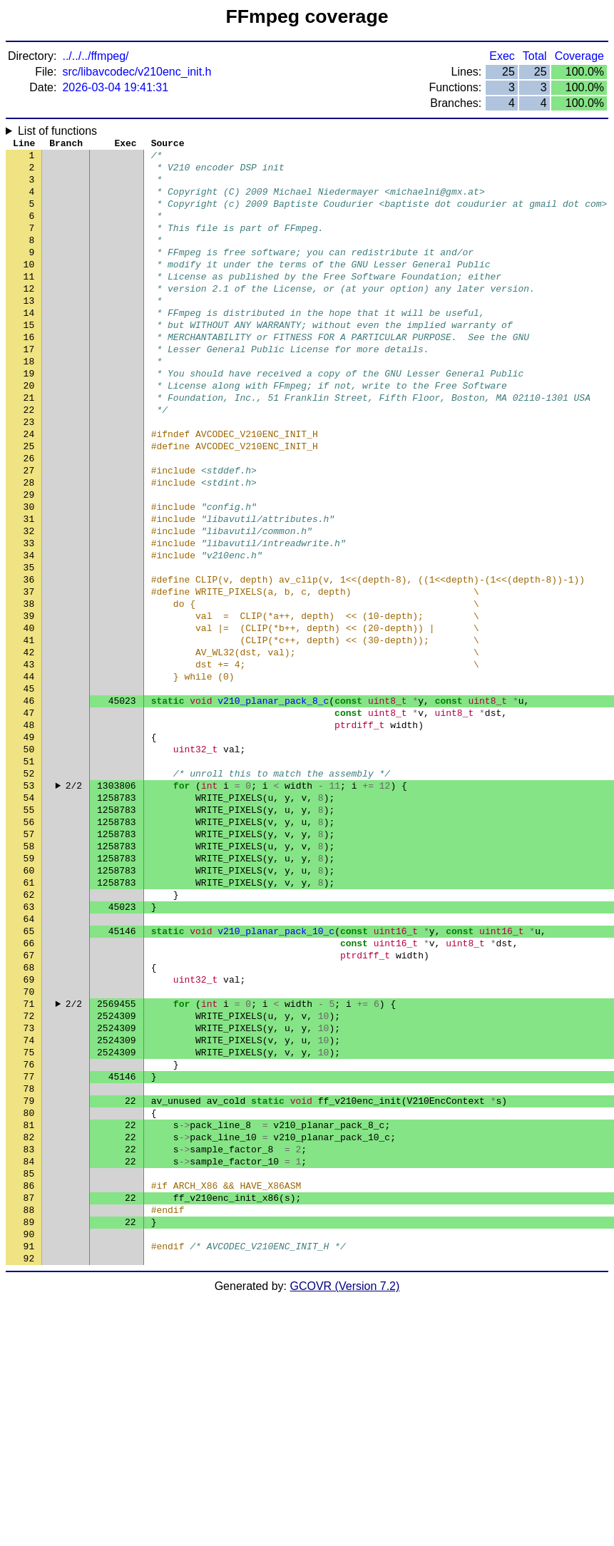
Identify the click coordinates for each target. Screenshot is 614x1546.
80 (29, 1285)
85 (29, 1357)
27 (29, 529)
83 (29, 1328)
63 (29, 1043)
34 (29, 629)
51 (29, 872)
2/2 (74, 900)
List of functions (57, 131)
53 (29, 900)
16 (29, 373)
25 (29, 501)
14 (29, 344)
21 (29, 444)
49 (29, 843)
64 (29, 1057)
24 (29, 487)
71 (29, 1157)
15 (29, 358)
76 (29, 1228)
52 (29, 886)
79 (29, 1271)
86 (29, 1371)
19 (29, 415)
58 (29, 972)
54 (29, 914)
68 (29, 1114)
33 (29, 615)
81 (29, 1300)
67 (29, 1100)
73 (29, 1185)
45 (29, 786)
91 (29, 1442)
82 (29, 1314)
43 (29, 758)
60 (29, 1000)
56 (29, 943)
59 (29, 986)
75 (29, 1214)
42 (29, 743)
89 (29, 1414)
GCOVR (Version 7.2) (345, 1485)
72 (29, 1171)
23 (29, 472)
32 (29, 601)
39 (29, 701)
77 (29, 1243)
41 (29, 729)
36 (29, 658)
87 (29, 1385)
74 (29, 1200)
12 (29, 315)
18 (29, 401)
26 (29, 515)
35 (29, 644)
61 (29, 1014)
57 (29, 957)
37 (29, 672)
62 (29, 1029)
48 (29, 829)
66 (29, 1086)
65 (29, 1071)
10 (29, 287)
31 (29, 586)
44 (29, 772)
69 (29, 1128)
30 (29, 572)
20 (29, 430)
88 (29, 1399)
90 (29, 1428)
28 (29, 544)
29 (29, 558)
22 (29, 458)
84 (29, 1342)
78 (29, 1257)
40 (29, 715)
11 (29, 301)
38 (29, 686)
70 (29, 1143)
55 (29, 929)
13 (29, 330)
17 (29, 387)
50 (29, 857)
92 (29, 1456)
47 (29, 815)
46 (29, 800)
